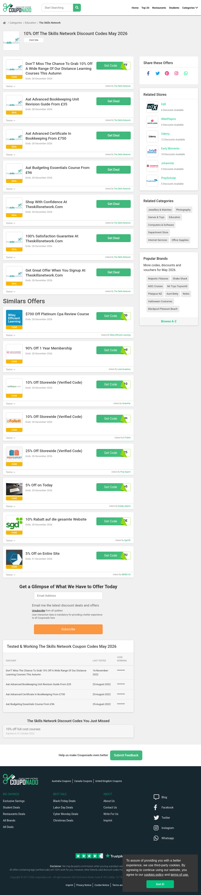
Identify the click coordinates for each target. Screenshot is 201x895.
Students (174, 7)
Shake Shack (180, 278)
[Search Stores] (77, 8)
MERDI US (126, 574)
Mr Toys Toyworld (177, 286)
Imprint (107, 820)
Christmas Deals (63, 820)
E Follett (127, 438)
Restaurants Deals (14, 814)
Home (135, 7)
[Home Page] (6, 23)
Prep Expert (125, 472)
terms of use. (180, 874)
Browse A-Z (168, 321)
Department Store (158, 232)
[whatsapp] (186, 73)
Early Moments (170, 148)
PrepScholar (168, 178)
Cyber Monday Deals (65, 814)
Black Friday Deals (64, 801)
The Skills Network (49, 22)
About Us (109, 801)
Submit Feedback (126, 755)
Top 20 (145, 7)
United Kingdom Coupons (108, 781)
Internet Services (157, 240)
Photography (183, 209)
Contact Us (110, 807)
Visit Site (33, 40)
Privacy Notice (83, 885)
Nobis (186, 293)
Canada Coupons (83, 781)
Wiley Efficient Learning (120, 335)
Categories (188, 7)
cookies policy (154, 874)
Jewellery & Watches (160, 209)
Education (30, 22)
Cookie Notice (101, 885)
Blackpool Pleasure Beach (163, 308)
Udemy (165, 133)
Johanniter (167, 163)
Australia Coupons (61, 781)
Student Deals (11, 807)
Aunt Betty (172, 293)
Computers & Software (161, 224)
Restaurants (159, 7)
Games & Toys (156, 217)
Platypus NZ (155, 293)
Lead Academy (124, 369)
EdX (163, 104)
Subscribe (68, 629)
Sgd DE (127, 540)
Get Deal (114, 101)
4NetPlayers (168, 119)
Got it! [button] (160, 884)
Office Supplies (180, 240)
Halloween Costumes (160, 301)
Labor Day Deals (63, 807)
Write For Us (110, 814)
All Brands (9, 820)
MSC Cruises (155, 286)
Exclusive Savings (14, 801)
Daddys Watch (124, 506)
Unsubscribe (38, 610)
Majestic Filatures (158, 278)
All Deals (8, 827)
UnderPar (126, 403)
